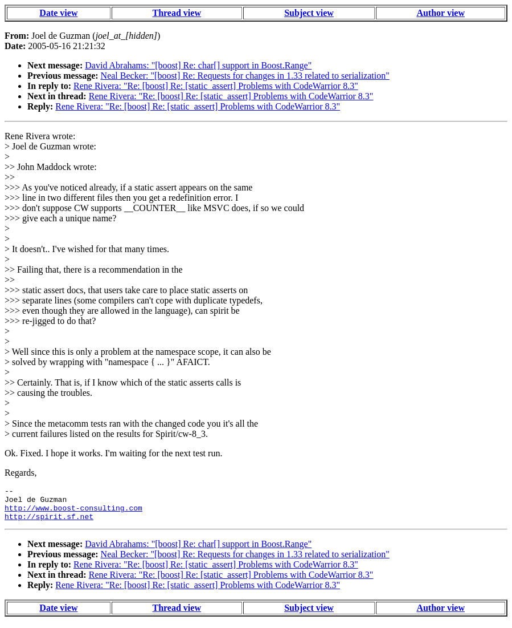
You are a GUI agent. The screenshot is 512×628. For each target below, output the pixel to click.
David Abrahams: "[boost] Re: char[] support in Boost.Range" (198, 65)
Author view (440, 13)
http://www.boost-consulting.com (73, 513)
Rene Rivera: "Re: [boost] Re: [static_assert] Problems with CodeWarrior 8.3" (215, 86)
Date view (58, 13)
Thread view (176, 13)
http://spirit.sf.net (49, 523)
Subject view (309, 13)
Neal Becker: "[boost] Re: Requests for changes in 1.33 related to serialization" (245, 75)
